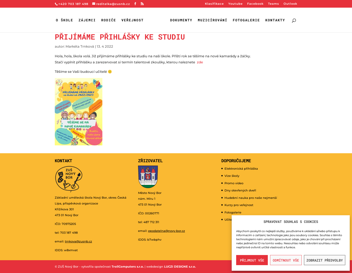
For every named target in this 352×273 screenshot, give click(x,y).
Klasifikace (214, 3)
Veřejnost (132, 20)
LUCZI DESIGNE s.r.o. (179, 266)
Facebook (255, 3)
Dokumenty (181, 20)
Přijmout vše (252, 260)
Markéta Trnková (80, 46)
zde (200, 62)
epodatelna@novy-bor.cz (166, 231)
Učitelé (229, 219)
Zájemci (87, 20)
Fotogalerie (246, 20)
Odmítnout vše (286, 260)
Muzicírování (212, 20)
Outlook (290, 3)
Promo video (233, 183)
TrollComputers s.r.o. (128, 266)
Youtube (235, 3)
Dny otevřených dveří (240, 190)
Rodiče (108, 20)
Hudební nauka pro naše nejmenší (250, 198)
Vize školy (231, 176)
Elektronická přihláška (241, 168)
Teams (273, 3)
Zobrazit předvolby (324, 260)
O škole (64, 20)
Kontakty (275, 20)
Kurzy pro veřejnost (238, 205)
